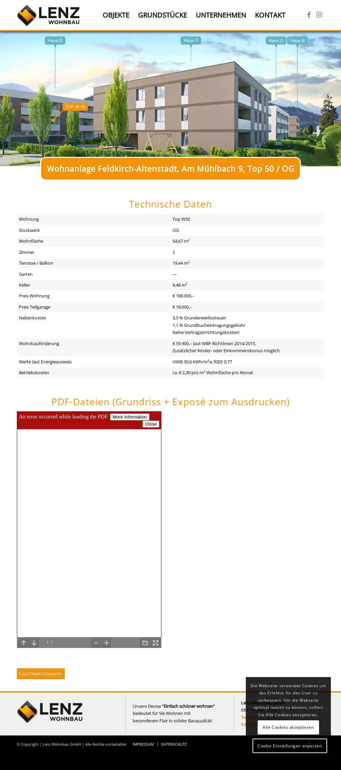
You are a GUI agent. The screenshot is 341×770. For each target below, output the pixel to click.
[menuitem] (116, 15)
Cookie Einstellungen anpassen (290, 746)
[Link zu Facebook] (309, 15)
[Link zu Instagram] (319, 15)
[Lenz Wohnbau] (49, 15)
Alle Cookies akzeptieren (288, 727)
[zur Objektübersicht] (41, 673)
